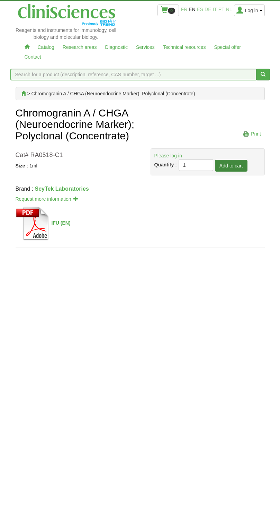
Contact (33, 57)
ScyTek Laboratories (62, 189)
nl (229, 9)
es (200, 9)
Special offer (227, 47)
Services (145, 47)
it (215, 9)
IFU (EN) (60, 222)
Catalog (46, 47)
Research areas (80, 47)
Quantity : (165, 164)
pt (221, 9)
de (208, 9)
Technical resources (184, 47)
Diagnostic (116, 47)
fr (184, 9)
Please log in (168, 155)
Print (256, 134)
